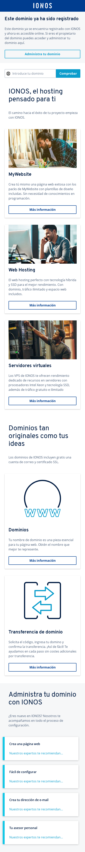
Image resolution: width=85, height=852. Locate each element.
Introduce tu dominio (28, 73)
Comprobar (68, 73)
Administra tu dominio (42, 54)
